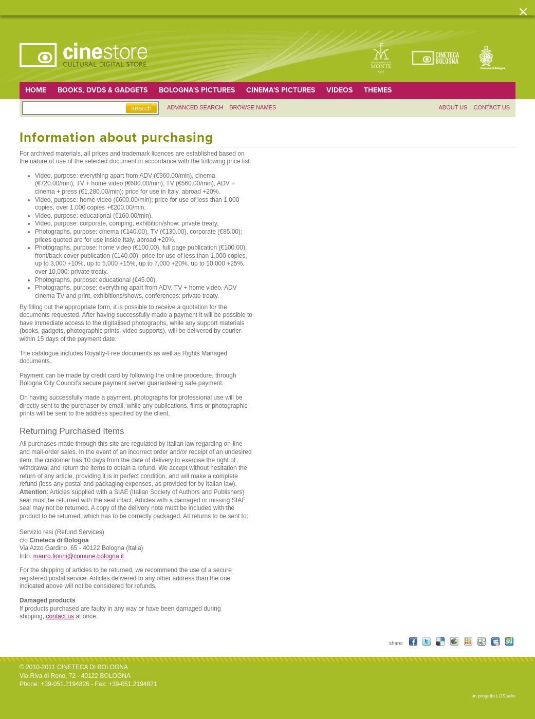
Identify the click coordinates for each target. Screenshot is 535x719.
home (35, 90)
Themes (378, 90)
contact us (60, 616)
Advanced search (195, 107)
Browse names (252, 107)
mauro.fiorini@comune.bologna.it (78, 556)
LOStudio (505, 695)
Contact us (492, 107)
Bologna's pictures (197, 90)
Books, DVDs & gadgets (102, 90)
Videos (339, 90)
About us (452, 107)
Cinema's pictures (280, 90)
